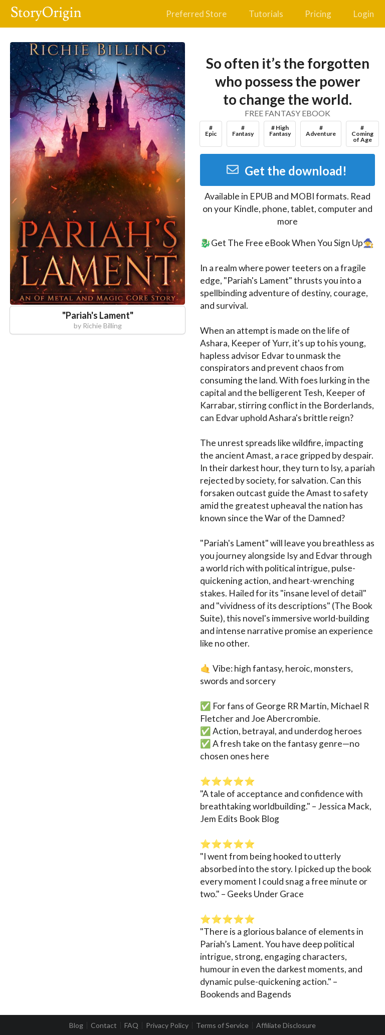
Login (363, 14)
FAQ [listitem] (131, 1025)
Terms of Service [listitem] (222, 1025)
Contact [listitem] (104, 1025)
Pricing (318, 14)
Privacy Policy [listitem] (167, 1025)
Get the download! (286, 170)
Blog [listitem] (76, 1025)
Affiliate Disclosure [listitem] (286, 1025)
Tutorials (266, 14)
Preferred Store (196, 14)
